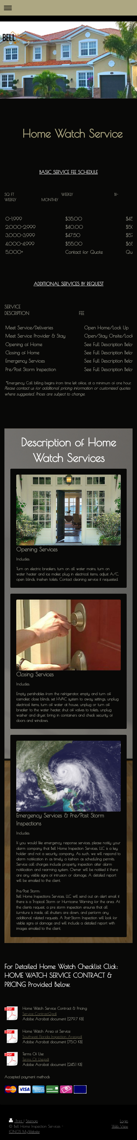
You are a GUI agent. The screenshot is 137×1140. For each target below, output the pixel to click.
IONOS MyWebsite (24, 1131)
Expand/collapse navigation (68, 7)
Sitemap (32, 1121)
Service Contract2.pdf (39, 1013)
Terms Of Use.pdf (35, 1059)
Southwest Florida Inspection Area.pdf (52, 1036)
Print (16, 1121)
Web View (120, 1126)
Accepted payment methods (27, 1076)
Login (124, 1121)
